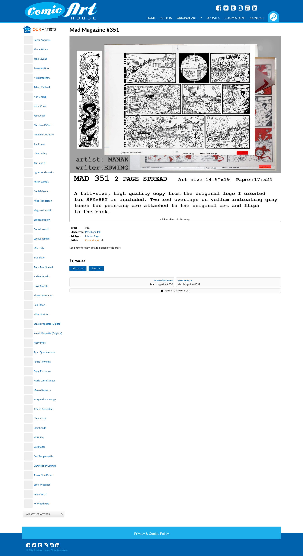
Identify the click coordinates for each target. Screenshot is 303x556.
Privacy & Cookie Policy (151, 533)
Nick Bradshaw (42, 77)
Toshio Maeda (41, 276)
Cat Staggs (39, 446)
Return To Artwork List (177, 290)
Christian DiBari (42, 125)
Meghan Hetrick (43, 210)
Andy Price (40, 342)
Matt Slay (39, 437)
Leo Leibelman (41, 238)
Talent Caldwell (42, 87)
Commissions (235, 18)
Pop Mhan (39, 304)
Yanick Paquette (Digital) (47, 323)
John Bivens (40, 58)
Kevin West (40, 494)
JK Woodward (41, 503)
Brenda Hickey (42, 219)
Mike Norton (41, 314)
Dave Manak (41, 285)
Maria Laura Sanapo (45, 380)
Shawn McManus (43, 295)
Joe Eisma (39, 144)
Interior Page (92, 236)
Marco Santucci (42, 390)
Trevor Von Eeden (43, 475)
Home (151, 18)
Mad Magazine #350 (161, 282)
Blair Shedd (40, 427)
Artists (166, 18)
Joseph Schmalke (43, 408)
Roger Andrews (42, 39)
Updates (213, 18)
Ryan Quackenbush (44, 352)
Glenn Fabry (40, 153)
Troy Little (39, 257)
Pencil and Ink (93, 231)
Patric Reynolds (42, 361)
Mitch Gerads (41, 181)
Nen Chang (40, 96)
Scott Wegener (42, 484)
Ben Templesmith (43, 456)
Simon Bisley (41, 49)
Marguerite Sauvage (45, 399)
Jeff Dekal (39, 115)
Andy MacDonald (43, 267)
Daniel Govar (41, 191)
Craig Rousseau (42, 371)
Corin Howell (41, 229)
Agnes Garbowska (44, 172)
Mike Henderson (43, 200)
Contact (257, 18)
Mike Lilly (39, 248)
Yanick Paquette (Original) (48, 333)
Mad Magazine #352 (188, 282)
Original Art (189, 18)
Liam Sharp (40, 418)
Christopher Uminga (45, 465)
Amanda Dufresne (44, 134)
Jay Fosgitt (39, 162)
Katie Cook (40, 106)
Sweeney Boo (41, 68)
